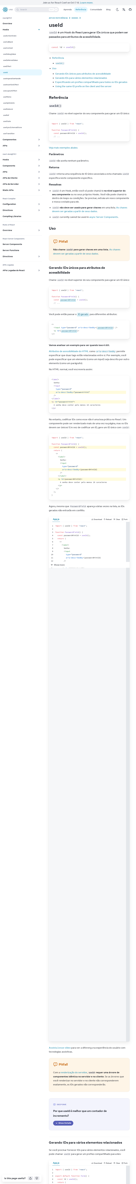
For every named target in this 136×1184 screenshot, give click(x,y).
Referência (81, 9)
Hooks (75, 18)
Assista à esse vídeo (60, 1047)
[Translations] (124, 9)
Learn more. (86, 2)
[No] (36, 1178)
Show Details (63, 1123)
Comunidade (96, 9)
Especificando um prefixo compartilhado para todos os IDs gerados (91, 82)
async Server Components (103, 217)
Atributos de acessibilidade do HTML (69, 351)
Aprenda (67, 9)
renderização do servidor (73, 1072)
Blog (108, 9)
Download (96, 519)
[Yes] (30, 1178)
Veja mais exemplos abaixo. (63, 147)
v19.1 (11, 9)
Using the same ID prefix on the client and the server (83, 86)
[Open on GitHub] (130, 9)
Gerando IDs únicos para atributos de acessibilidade (83, 73)
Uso (54, 68)
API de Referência (58, 18)
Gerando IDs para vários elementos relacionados (81, 77)
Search (37, 9)
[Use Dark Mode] (117, 9)
